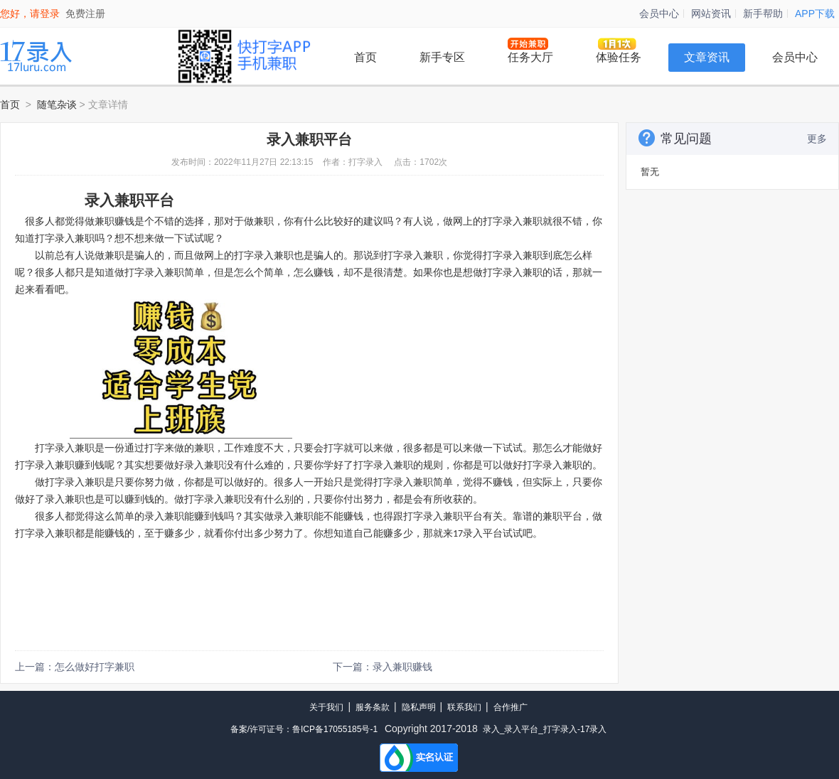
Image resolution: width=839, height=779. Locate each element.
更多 (817, 138)
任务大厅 (530, 57)
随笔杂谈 (57, 104)
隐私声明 (419, 707)
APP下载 (815, 13)
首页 (365, 57)
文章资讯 (707, 57)
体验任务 (618, 57)
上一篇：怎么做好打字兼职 (74, 666)
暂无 (650, 171)
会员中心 (659, 13)
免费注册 (85, 13)
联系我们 (464, 707)
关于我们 (326, 707)
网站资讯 (711, 13)
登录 (50, 13)
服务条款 (373, 707)
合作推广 (510, 707)
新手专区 (442, 57)
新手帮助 (763, 13)
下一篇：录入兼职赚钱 (382, 666)
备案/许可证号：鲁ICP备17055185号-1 (304, 729)
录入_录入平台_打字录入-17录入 (545, 729)
